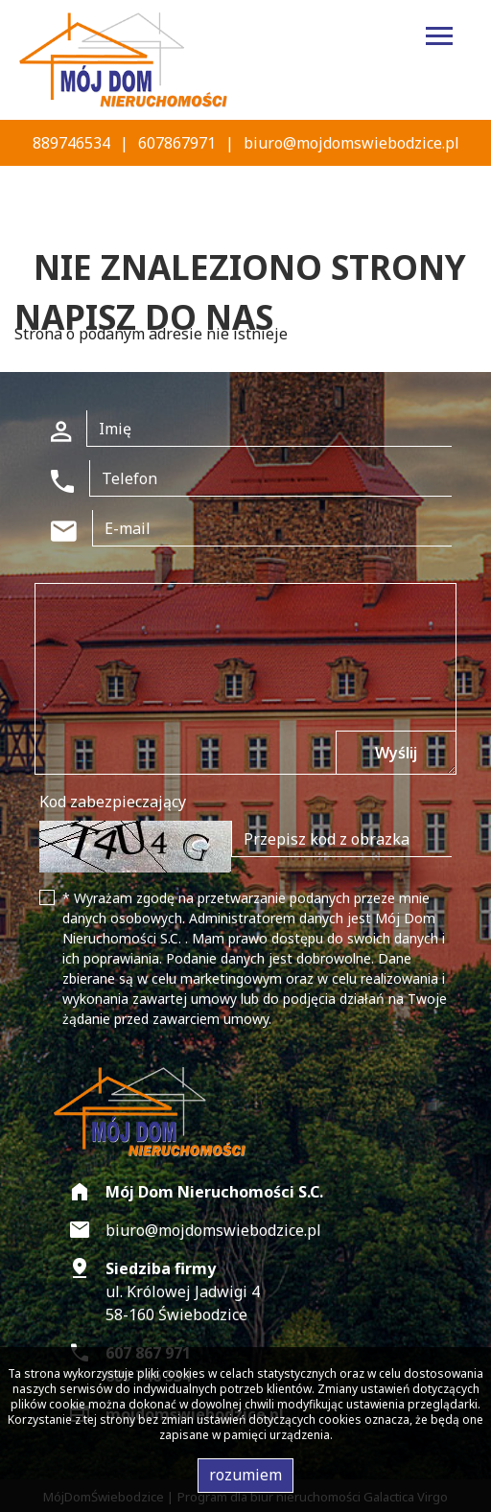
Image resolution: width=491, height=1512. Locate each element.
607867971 (177, 142)
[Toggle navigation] (439, 38)
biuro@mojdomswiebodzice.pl (351, 142)
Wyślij (396, 752)
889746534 (71, 142)
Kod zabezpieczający (112, 801)
